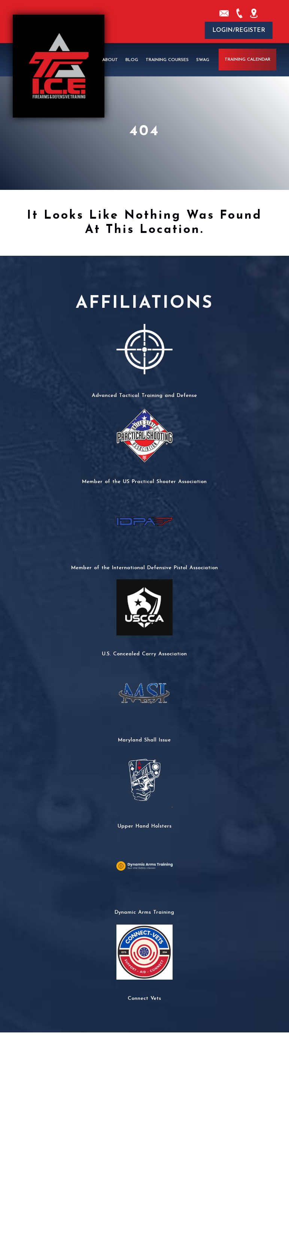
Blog (131, 59)
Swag (202, 59)
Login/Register (238, 30)
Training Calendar (247, 59)
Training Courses (167, 59)
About (110, 59)
